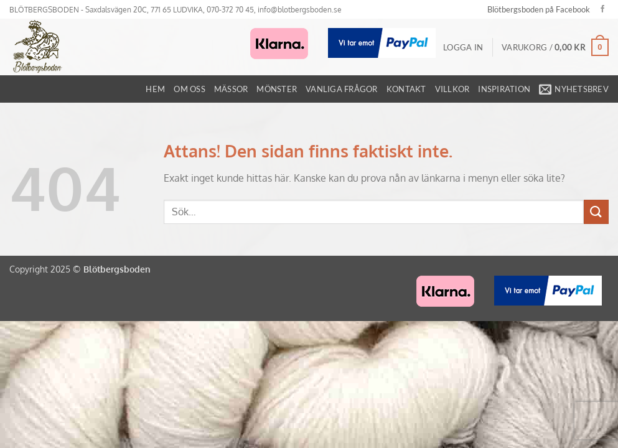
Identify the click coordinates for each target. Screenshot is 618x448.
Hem (155, 89)
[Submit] (596, 212)
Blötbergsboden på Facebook (538, 9)
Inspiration (504, 89)
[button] (463, 47)
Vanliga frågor (342, 89)
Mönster (276, 89)
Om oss (189, 89)
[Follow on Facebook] (602, 9)
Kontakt (406, 89)
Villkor (452, 89)
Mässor (231, 89)
